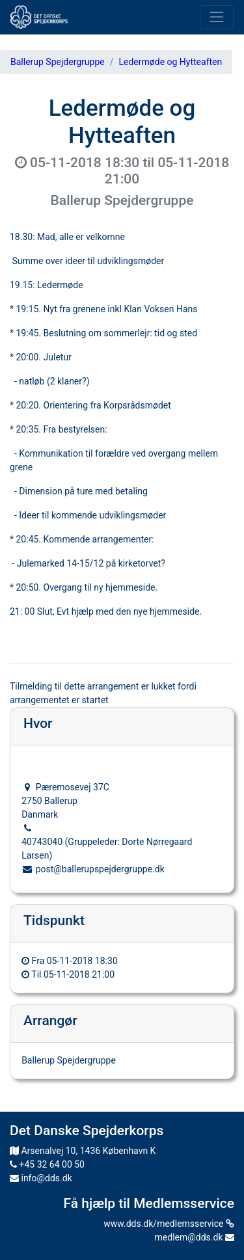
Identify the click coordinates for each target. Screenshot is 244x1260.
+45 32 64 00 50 (47, 1164)
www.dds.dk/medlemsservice (168, 1223)
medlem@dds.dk (194, 1237)
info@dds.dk (41, 1178)
